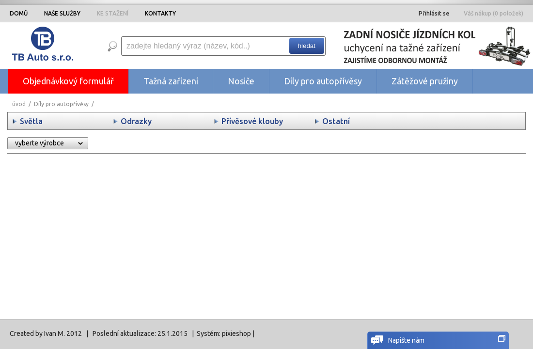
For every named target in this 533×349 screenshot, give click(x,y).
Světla (31, 121)
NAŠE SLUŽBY (62, 13)
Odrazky (136, 121)
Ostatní (336, 121)
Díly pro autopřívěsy (323, 81)
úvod (19, 104)
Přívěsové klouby (252, 121)
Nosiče (241, 81)
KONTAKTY (160, 13)
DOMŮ (19, 13)
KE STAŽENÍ (112, 13)
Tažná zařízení (170, 81)
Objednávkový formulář (68, 81)
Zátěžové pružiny (425, 81)
